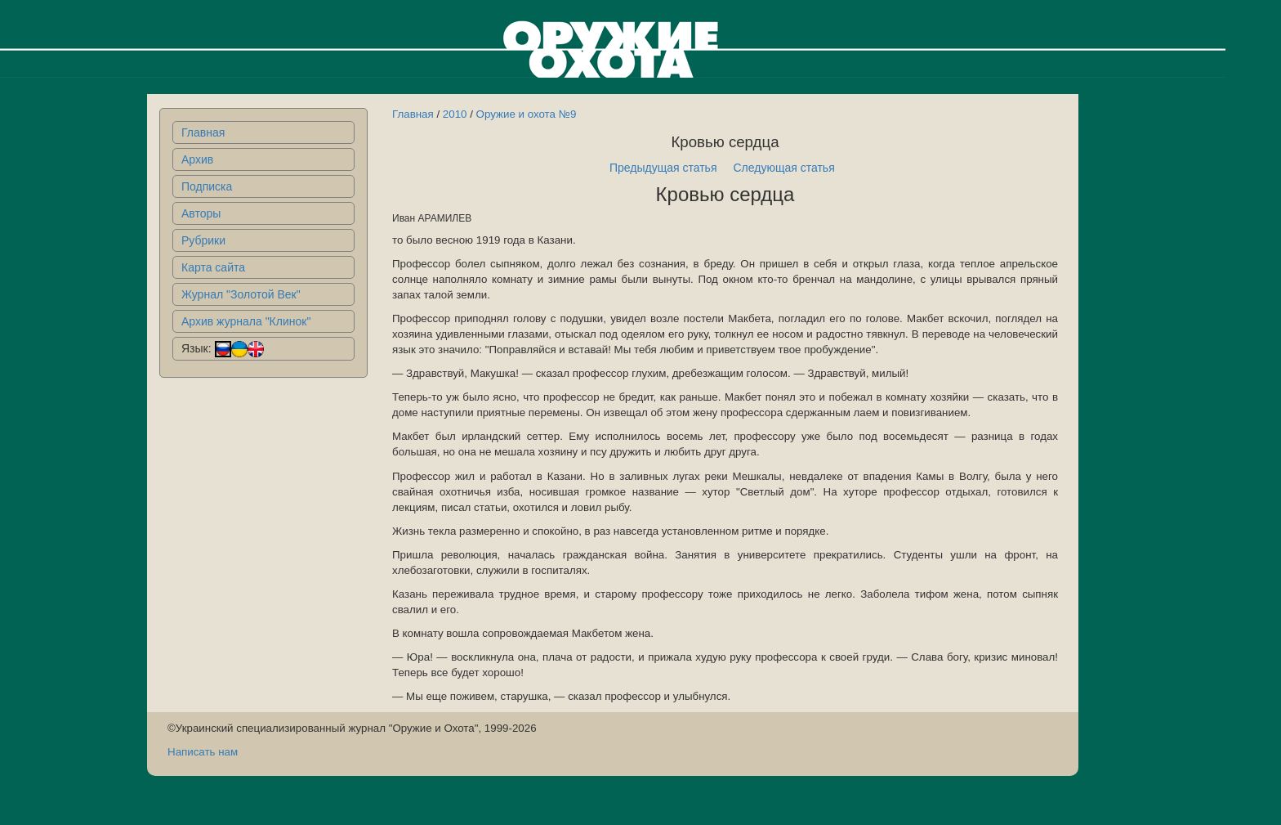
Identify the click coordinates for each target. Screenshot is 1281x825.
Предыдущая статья (663, 167)
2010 (455, 114)
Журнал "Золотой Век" (241, 294)
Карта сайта (213, 267)
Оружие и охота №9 (526, 114)
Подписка (206, 186)
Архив (197, 159)
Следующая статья (784, 167)
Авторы (201, 213)
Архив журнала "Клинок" (245, 321)
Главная (203, 132)
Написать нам (202, 752)
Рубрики (203, 240)
